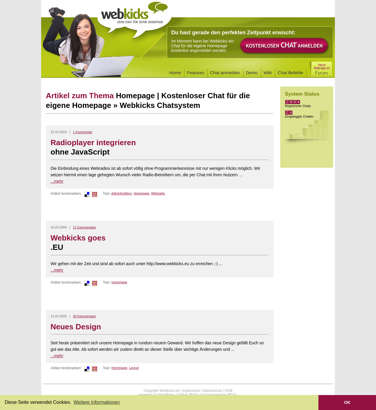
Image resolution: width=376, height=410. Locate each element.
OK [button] (347, 402)
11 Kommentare (84, 227)
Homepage (142, 193)
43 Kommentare (84, 316)
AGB (228, 391)
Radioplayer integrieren (160, 147)
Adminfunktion (121, 193)
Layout (134, 368)
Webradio (158, 193)
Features (195, 72)
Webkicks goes (160, 242)
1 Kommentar (82, 132)
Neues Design (76, 326)
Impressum (191, 391)
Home (175, 72)
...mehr (57, 181)
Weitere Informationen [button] (96, 402)
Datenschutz (212, 391)
